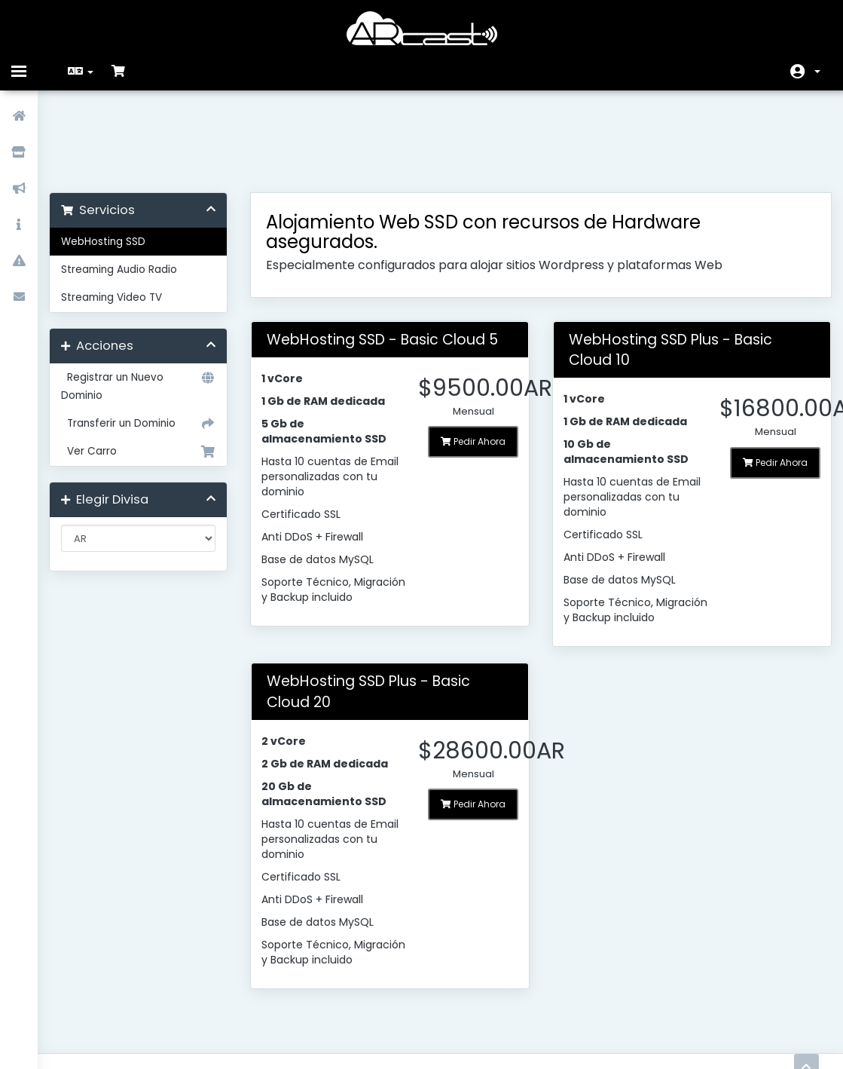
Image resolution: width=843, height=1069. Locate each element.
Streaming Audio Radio (130, 190)
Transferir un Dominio (146, 344)
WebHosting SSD (114, 162)
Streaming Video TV (122, 218)
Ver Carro (146, 372)
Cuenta (817, 71)
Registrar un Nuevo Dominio (146, 306)
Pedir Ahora (472, 362)
